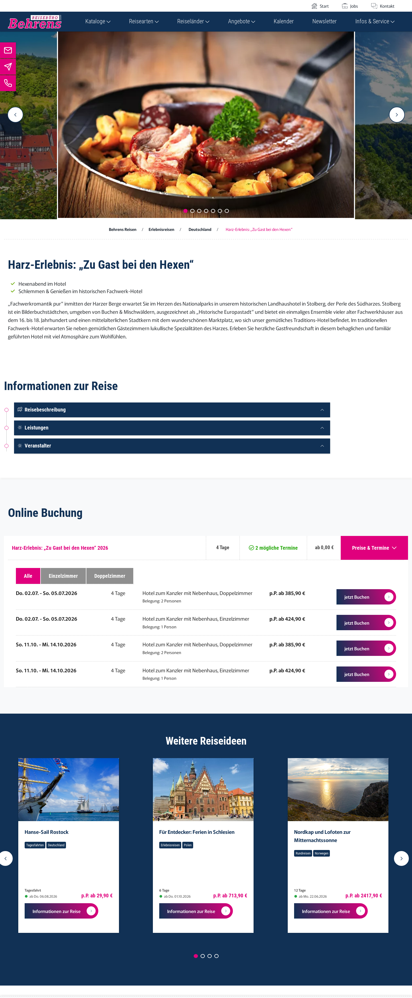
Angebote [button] (241, 21)
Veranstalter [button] (34, 445)
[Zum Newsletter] (8, 67)
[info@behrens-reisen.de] (8, 50)
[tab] (172, 409)
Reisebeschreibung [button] (41, 409)
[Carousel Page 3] (199, 211)
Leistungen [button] (32, 427)
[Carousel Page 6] (220, 211)
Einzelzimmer (63, 576)
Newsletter (324, 21)
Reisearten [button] (144, 21)
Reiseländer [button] (193, 21)
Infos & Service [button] (375, 21)
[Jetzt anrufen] (8, 83)
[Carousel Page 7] (227, 211)
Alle (28, 576)
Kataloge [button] (97, 21)
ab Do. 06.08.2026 (41, 896)
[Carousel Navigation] (206, 115)
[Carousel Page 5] (213, 211)
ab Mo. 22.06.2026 (310, 896)
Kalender (284, 21)
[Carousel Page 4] (206, 211)
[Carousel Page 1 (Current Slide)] (185, 211)
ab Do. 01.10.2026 (175, 896)
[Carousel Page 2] (192, 211)
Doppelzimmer (109, 576)
